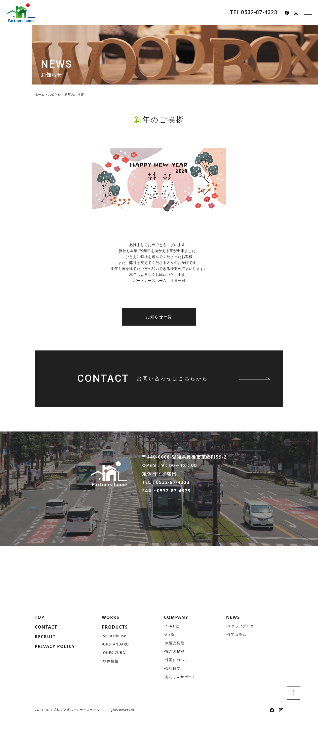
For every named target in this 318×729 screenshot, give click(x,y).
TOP (40, 626)
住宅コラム (236, 643)
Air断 (170, 643)
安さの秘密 (174, 660)
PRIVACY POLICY (56, 656)
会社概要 (173, 677)
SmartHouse (115, 644)
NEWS (233, 626)
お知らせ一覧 (159, 316)
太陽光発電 (174, 651)
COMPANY (177, 626)
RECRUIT (46, 646)
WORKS (111, 626)
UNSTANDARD (116, 653)
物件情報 (111, 670)
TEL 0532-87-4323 (253, 12)
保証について (176, 668)
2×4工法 (172, 634)
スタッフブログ (240, 634)
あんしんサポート (180, 685)
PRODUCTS (115, 636)
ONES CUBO (114, 661)
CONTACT (47, 636)
